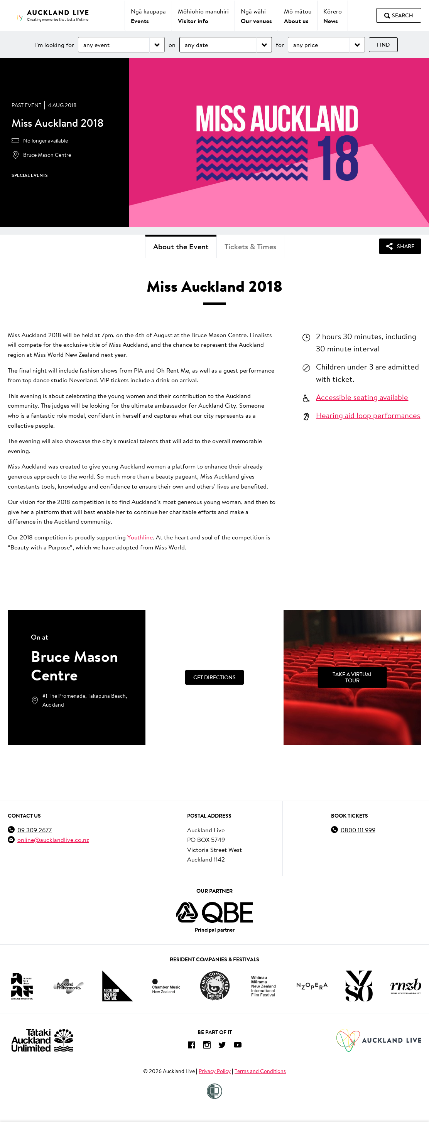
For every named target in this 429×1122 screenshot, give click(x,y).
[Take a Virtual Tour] (352, 677)
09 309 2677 (34, 830)
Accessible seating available (362, 397)
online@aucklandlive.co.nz (53, 839)
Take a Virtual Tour (352, 677)
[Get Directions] (214, 677)
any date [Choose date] (196, 44)
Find (383, 44)
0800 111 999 (358, 830)
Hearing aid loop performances (368, 415)
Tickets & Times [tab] (250, 246)
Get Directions (214, 677)
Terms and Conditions (260, 1071)
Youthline (140, 537)
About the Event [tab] (181, 246)
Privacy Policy (215, 1071)
